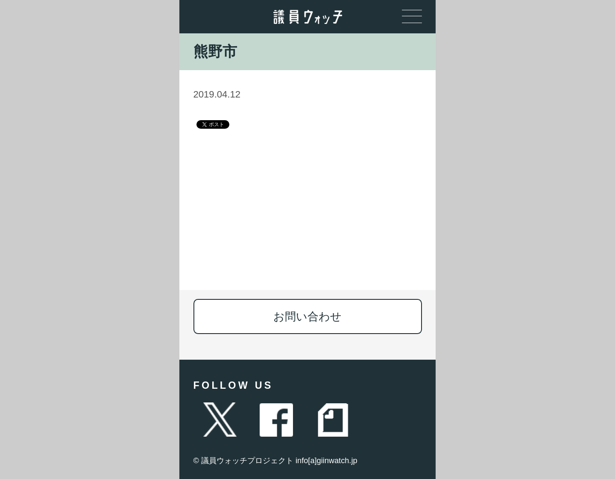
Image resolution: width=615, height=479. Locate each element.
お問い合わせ (307, 316)
